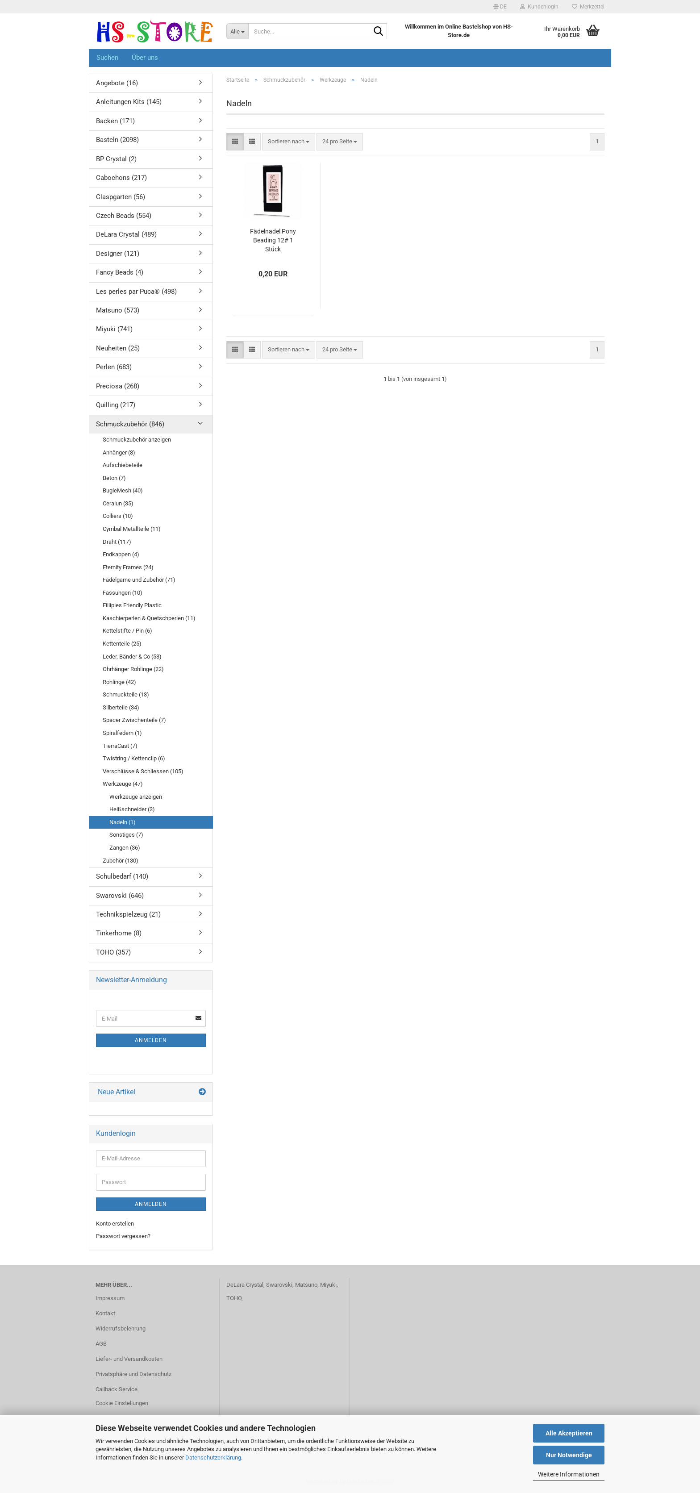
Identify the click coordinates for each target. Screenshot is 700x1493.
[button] (500, 6)
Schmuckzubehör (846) (130, 424)
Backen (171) (115, 121)
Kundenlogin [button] (539, 7)
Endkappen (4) (121, 554)
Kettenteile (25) (122, 643)
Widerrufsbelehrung (121, 1328)
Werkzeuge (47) (123, 783)
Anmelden (151, 1040)
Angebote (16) (117, 83)
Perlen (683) (114, 367)
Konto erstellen (115, 1223)
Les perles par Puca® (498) (136, 292)
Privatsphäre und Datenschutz (133, 1374)
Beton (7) (114, 478)
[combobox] (288, 141)
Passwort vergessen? (123, 1236)
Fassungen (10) (122, 592)
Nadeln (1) (122, 822)
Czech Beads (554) (123, 216)
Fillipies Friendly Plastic (132, 605)
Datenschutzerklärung (213, 1457)
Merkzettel (588, 7)
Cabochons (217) (121, 178)
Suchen (107, 58)
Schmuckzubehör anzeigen (137, 439)
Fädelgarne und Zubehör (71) (139, 579)
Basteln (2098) (117, 140)
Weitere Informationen (569, 1474)
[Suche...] (237, 31)
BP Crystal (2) (116, 159)
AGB (101, 1343)
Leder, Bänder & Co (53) (132, 656)
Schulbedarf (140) (122, 876)
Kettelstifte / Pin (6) (127, 630)
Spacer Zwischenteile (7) (134, 720)
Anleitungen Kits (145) (129, 102)
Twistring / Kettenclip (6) (134, 758)
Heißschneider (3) (132, 809)
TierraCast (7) (120, 745)
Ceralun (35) (118, 503)
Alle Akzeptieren (569, 1433)
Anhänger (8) (119, 452)
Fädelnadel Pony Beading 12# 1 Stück (273, 240)
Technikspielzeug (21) (128, 914)
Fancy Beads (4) (119, 272)
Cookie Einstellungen (122, 1403)
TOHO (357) (113, 952)
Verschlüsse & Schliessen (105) (143, 771)
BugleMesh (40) (123, 490)
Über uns (145, 58)
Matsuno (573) (117, 310)
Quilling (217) (115, 405)
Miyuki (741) (114, 329)
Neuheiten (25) (118, 348)
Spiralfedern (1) (122, 733)
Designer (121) (117, 254)
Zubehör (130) (120, 860)
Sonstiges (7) (126, 834)
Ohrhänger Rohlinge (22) (133, 669)
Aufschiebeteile (122, 465)
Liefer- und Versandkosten (129, 1358)
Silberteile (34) (121, 707)
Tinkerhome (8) (119, 933)
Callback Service (117, 1389)
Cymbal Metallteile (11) (132, 528)
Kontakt (105, 1313)
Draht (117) (117, 541)
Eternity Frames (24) (128, 567)
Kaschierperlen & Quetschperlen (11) (149, 618)
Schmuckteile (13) (126, 694)
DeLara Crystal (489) (126, 234)
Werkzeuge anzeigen (135, 796)
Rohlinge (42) (119, 682)
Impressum (110, 1298)
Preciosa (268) (117, 386)
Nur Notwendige (569, 1455)
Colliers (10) (118, 516)
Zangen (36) (124, 847)
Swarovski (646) (120, 896)
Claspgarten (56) (120, 197)
